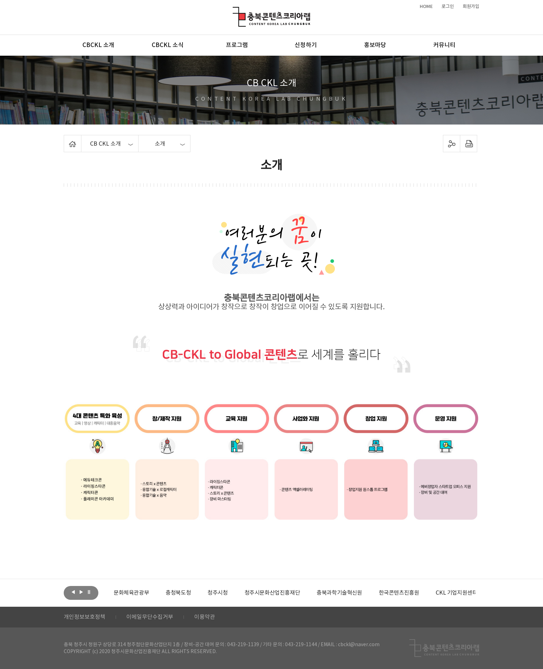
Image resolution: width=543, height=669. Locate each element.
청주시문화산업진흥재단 (272, 593)
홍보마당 (375, 45)
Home (65, 139)
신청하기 (306, 45)
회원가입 (471, 6)
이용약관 (204, 617)
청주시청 (217, 593)
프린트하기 (468, 143)
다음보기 (81, 592)
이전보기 (73, 592)
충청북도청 (178, 593)
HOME (426, 6)
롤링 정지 (89, 592)
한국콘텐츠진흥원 (399, 593)
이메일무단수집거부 (149, 617)
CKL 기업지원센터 (456, 593)
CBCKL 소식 (168, 45)
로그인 (448, 6)
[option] (131, 593)
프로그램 (237, 45)
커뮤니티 (444, 45)
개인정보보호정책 (84, 617)
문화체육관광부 (131, 593)
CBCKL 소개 (98, 45)
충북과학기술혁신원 (339, 593)
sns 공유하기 (452, 143)
